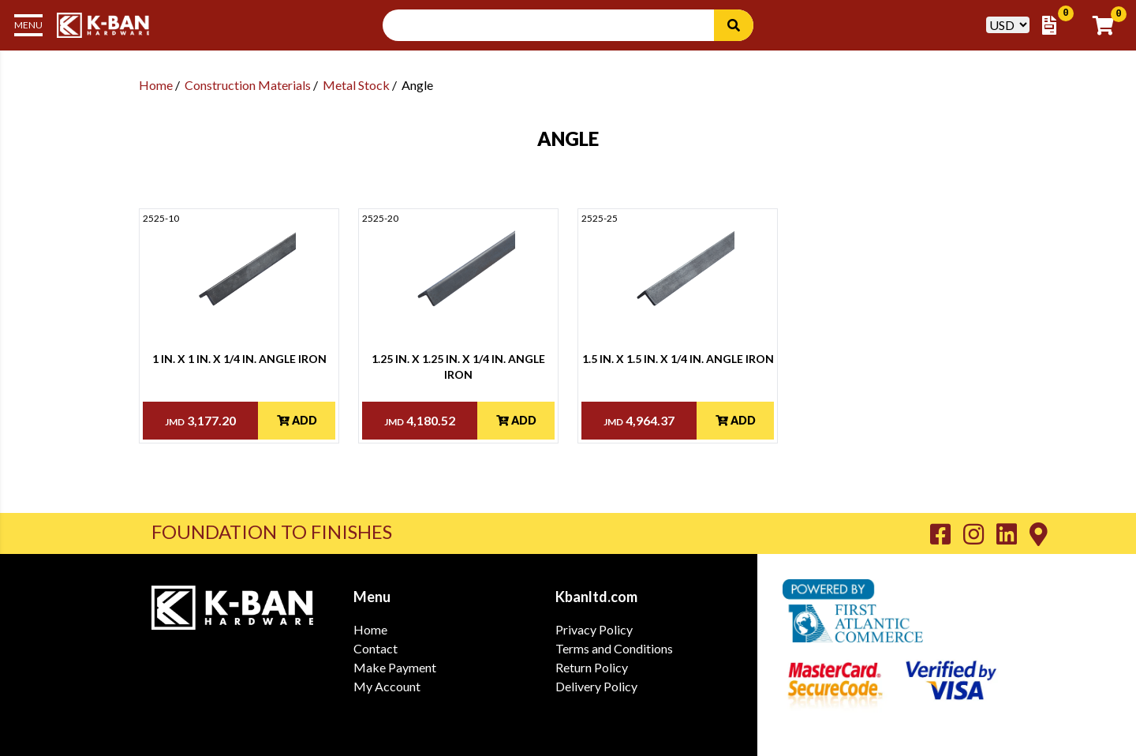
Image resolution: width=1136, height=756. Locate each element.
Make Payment (394, 667)
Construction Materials (248, 84)
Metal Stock (356, 84)
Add (297, 420)
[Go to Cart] (1108, 25)
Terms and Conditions (614, 648)
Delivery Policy (596, 686)
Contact (375, 648)
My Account (386, 686)
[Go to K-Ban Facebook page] (946, 533)
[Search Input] (558, 25)
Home (156, 84)
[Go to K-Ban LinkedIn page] (1013, 533)
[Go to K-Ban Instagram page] (979, 533)
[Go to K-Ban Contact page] (1039, 533)
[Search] (733, 25)
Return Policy (591, 667)
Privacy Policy (594, 629)
